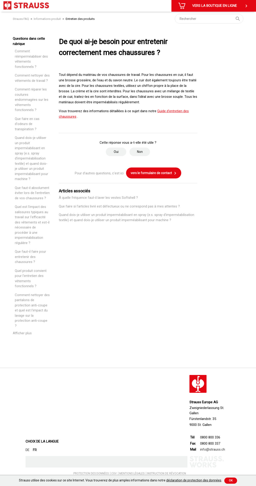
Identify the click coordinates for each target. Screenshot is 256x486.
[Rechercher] (209, 18)
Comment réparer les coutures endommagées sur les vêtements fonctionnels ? (31, 99)
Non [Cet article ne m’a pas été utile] (140, 152)
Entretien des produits (80, 19)
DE (27, 450)
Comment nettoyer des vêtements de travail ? (32, 78)
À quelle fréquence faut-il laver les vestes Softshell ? (98, 198)
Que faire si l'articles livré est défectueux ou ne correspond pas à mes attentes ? (119, 206)
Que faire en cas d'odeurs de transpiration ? (27, 124)
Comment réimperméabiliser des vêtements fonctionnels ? (31, 59)
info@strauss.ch (212, 449)
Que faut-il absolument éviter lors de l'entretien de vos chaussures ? (32, 193)
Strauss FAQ (21, 19)
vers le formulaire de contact (154, 173)
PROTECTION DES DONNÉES (91, 473)
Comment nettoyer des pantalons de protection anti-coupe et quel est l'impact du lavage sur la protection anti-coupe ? (32, 310)
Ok (231, 480)
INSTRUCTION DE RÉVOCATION (166, 473)
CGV (114, 473)
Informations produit (47, 19)
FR (35, 450)
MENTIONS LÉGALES (132, 473)
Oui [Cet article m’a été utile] (116, 152)
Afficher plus (22, 333)
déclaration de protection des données (193, 480)
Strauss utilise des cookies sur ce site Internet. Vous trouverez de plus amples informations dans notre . (120, 480)
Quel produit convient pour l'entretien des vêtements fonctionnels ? (31, 278)
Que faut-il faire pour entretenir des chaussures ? (30, 257)
